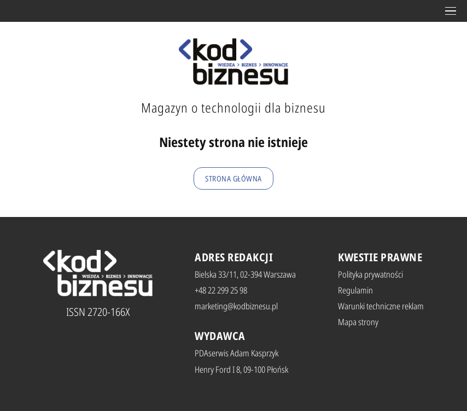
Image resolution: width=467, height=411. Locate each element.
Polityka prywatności (370, 274)
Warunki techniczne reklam (381, 306)
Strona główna (233, 178)
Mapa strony (358, 322)
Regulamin (355, 290)
